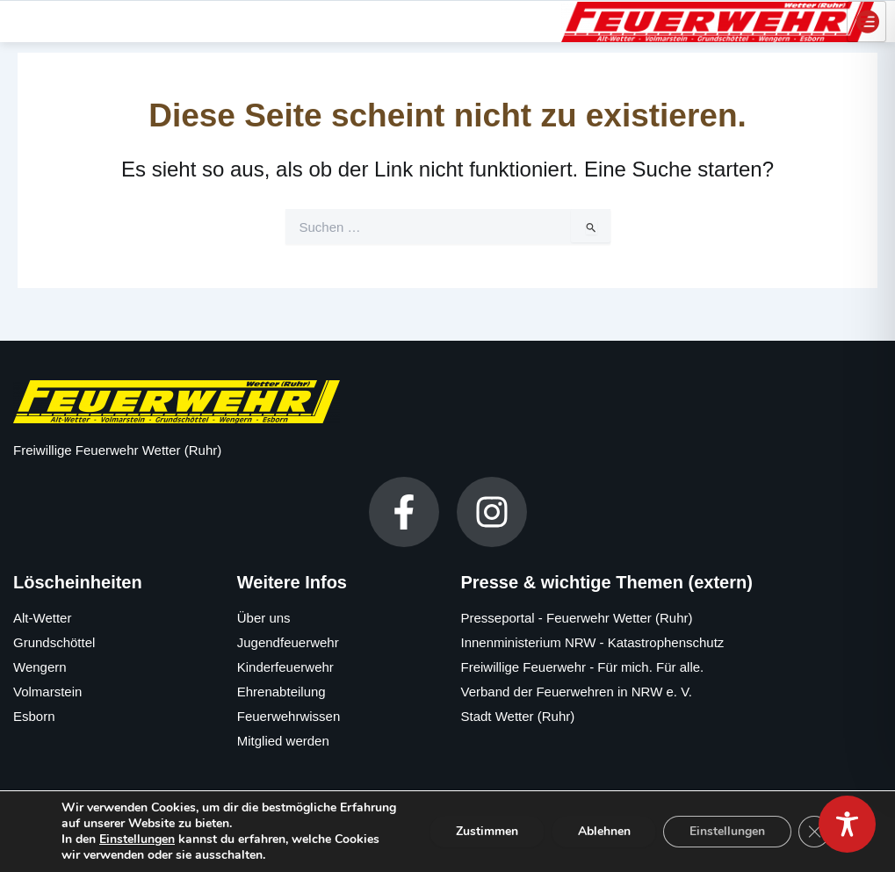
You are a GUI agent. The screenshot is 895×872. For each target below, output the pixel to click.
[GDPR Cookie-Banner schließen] (814, 831)
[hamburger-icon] (866, 20)
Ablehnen (603, 831)
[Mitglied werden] (336, 740)
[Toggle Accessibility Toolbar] (847, 824)
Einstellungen (137, 839)
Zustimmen (486, 831)
